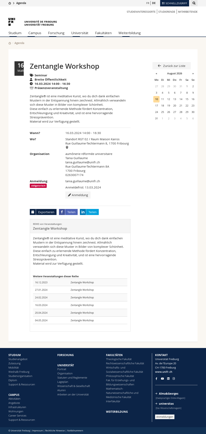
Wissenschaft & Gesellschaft (73, 386)
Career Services (17, 415)
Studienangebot (17, 359)
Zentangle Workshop (82, 282)
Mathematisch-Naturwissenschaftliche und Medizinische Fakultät (122, 393)
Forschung (56, 33)
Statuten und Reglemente (72, 377)
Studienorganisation (20, 376)
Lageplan (62, 382)
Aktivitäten (14, 398)
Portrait (61, 369)
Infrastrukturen (17, 407)
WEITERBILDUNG (117, 412)
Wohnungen (15, 411)
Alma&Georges (168, 393)
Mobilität (13, 367)
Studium (15, 33)
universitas (166, 403)
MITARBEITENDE (188, 11)
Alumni (61, 390)
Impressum (37, 430)
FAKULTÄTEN (114, 355)
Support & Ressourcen (21, 384)
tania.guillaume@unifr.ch (82, 162)
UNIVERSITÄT (65, 365)
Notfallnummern (75, 430)
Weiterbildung (129, 33)
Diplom (12, 380)
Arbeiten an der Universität (73, 394)
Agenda (21, 3)
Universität (79, 33)
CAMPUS (13, 395)
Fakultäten (103, 33)
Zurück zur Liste (173, 66)
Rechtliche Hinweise (55, 430)
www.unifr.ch (163, 372)
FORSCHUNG (65, 355)
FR (147, 3)
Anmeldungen (164, 417)
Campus (34, 33)
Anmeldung (78, 195)
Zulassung (14, 363)
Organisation (65, 373)
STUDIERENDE (166, 11)
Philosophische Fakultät (120, 376)
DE (154, 3)
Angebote (14, 403)
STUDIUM (14, 355)
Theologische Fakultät (119, 359)
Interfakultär (113, 401)
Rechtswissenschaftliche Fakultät (125, 363)
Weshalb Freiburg (18, 372)
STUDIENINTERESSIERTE (141, 11)
